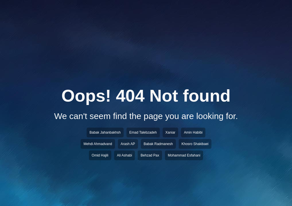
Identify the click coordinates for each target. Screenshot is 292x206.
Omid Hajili (100, 155)
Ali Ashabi (124, 155)
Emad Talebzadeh (143, 132)
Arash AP (128, 144)
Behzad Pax (150, 155)
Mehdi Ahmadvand (97, 144)
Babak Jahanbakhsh (105, 132)
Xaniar (171, 132)
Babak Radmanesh (158, 144)
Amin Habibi (193, 132)
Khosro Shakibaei (195, 144)
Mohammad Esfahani (184, 155)
